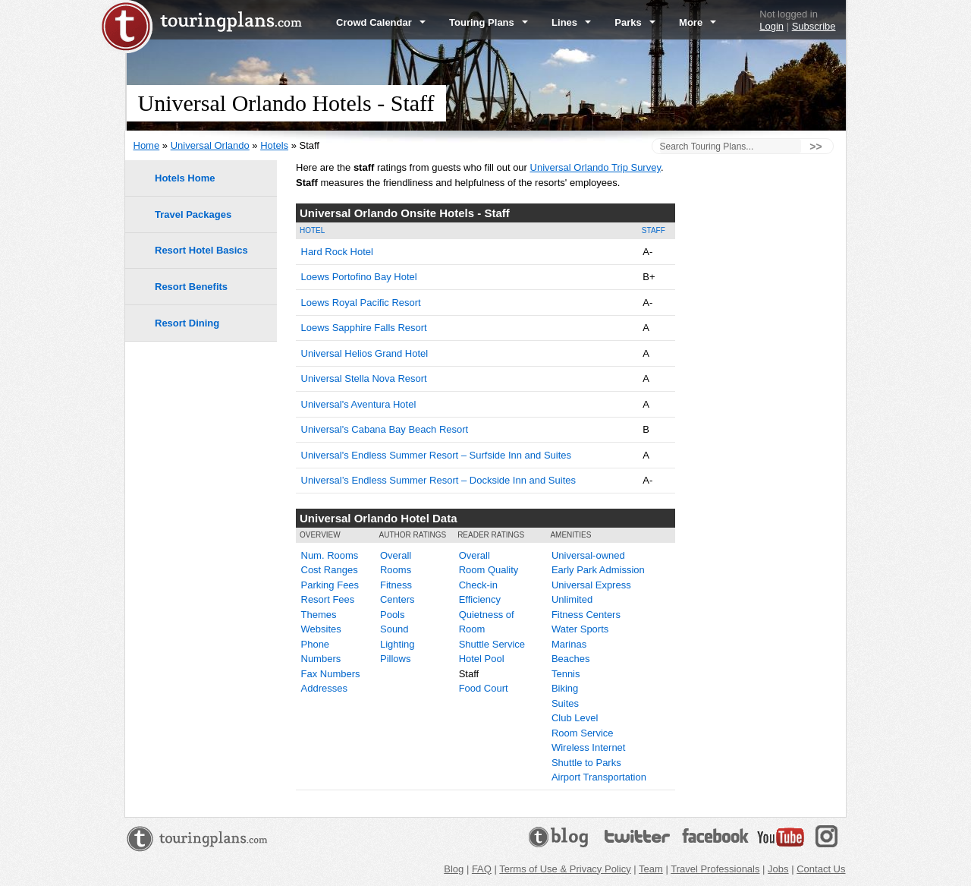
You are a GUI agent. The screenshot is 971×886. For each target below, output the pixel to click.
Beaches (570, 658)
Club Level (574, 718)
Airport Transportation (598, 777)
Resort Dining (187, 323)
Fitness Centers (586, 614)
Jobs (778, 869)
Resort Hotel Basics (201, 250)
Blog (454, 869)
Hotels (274, 145)
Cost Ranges (329, 569)
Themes (319, 614)
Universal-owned (588, 555)
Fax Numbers (330, 673)
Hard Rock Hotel (337, 251)
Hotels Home (185, 178)
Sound (394, 629)
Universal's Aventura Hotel (358, 404)
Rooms (395, 569)
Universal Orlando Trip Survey (595, 167)
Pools (392, 614)
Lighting (397, 644)
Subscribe (814, 26)
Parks (634, 22)
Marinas (568, 644)
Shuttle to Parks (586, 762)
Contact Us (821, 869)
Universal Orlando (210, 145)
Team (651, 869)
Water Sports (579, 629)
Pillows (395, 658)
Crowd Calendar (381, 22)
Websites (321, 629)
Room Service (582, 733)
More (697, 22)
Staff (653, 230)
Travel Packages (193, 214)
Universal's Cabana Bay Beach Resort (385, 429)
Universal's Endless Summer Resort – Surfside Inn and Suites (436, 455)
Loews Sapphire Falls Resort (364, 327)
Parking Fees (330, 585)
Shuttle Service (492, 644)
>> (815, 146)
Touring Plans (488, 22)
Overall (395, 555)
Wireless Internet (588, 747)
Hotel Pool (481, 658)
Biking (564, 688)
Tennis (565, 673)
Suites (565, 703)
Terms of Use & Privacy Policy (564, 869)
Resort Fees (328, 599)
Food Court (483, 688)
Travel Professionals (715, 869)
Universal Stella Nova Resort (364, 378)
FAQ (482, 869)
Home (147, 145)
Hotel (312, 230)
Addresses (324, 688)
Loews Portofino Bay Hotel (359, 276)
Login (771, 26)
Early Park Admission (598, 569)
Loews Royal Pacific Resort (361, 302)
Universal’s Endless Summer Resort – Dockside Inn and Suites (438, 480)
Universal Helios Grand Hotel (365, 353)
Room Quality (489, 569)
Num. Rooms (330, 555)
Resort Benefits (191, 286)
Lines (571, 22)
